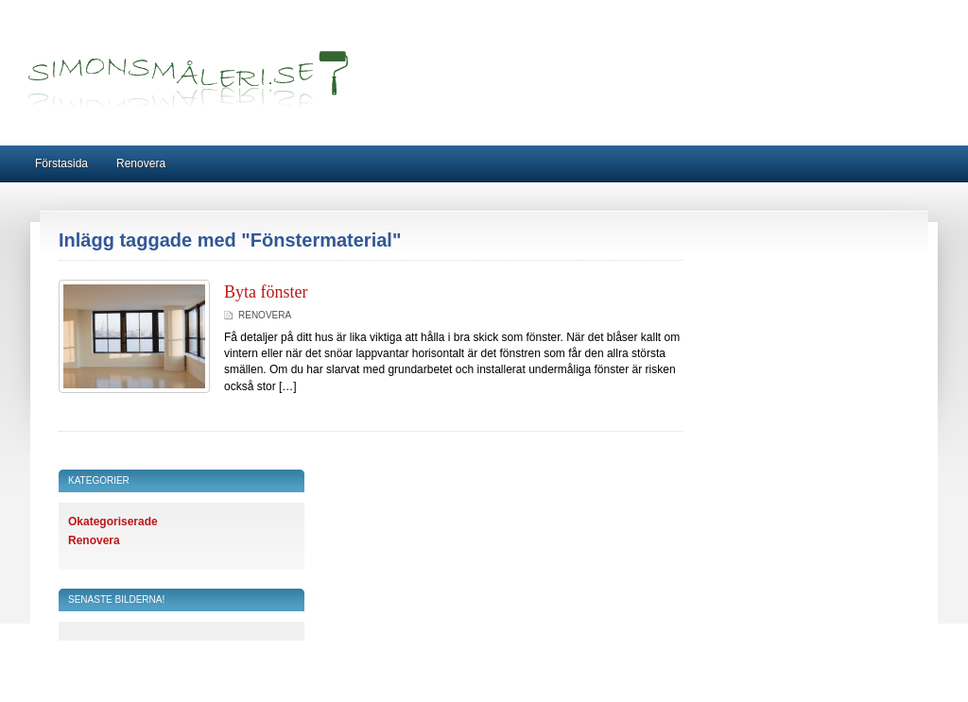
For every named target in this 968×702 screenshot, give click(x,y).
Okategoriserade (113, 521)
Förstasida (61, 163)
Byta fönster (265, 292)
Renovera (140, 163)
